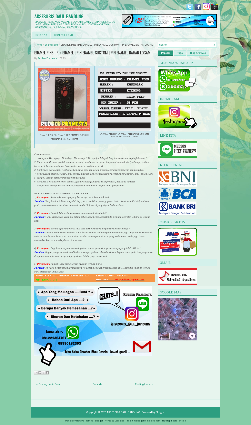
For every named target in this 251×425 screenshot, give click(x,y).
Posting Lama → (144, 384)
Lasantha (119, 421)
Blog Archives (198, 53)
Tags (180, 53)
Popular (165, 53)
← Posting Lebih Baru (47, 384)
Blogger (160, 412)
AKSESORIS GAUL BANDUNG (58, 16)
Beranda (41, 35)
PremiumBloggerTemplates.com (143, 421)
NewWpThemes (84, 421)
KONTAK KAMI (63, 35)
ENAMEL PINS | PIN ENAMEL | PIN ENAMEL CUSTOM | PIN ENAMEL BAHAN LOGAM (92, 53)
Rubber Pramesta (47, 58)
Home (38, 44)
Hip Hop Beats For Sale (174, 421)
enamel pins (51, 44)
